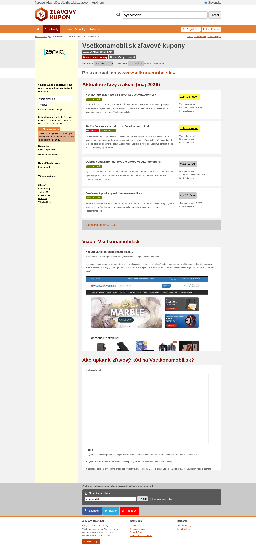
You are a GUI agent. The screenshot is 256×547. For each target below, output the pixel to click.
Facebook (43, 167)
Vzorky (80, 29)
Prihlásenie (211, 29)
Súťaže (94, 29)
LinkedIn (42, 195)
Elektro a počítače (47, 149)
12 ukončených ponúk (122, 57)
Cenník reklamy (184, 529)
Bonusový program (138, 529)
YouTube (131, 510)
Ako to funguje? (214, 36)
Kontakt (133, 526)
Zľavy (67, 29)
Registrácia (191, 29)
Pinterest (42, 198)
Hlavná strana (41, 36)
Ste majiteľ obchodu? (196, 36)
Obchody (52, 29)
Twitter (41, 192)
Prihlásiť (43, 104)
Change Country (91, 541)
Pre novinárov (136, 532)
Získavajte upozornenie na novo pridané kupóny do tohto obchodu (55, 88)
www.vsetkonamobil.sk (98, 52)
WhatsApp (43, 202)
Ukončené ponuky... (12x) (101, 224)
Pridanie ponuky (184, 526)
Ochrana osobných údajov (50, 109)
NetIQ (105, 526)
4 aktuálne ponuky (95, 57)
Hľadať (214, 15)
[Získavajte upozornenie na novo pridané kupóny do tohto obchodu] (55, 98)
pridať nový (51, 154)
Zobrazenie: (87, 63)
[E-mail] (110, 499)
